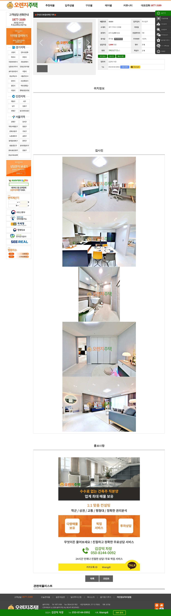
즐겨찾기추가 (162, 40)
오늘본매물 (162, 18)
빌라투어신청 (76, 597)
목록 (92, 578)
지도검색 (161, 24)
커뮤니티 (127, 5)
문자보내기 (162, 35)
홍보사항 (121, 56)
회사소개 (90, 597)
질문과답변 (60, 597)
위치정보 (103, 56)
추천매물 (49, 5)
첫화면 (160, 51)
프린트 (106, 578)
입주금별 (69, 5)
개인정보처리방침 (124, 597)
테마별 (108, 5)
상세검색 (161, 30)
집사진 (111, 56)
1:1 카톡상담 (162, 46)
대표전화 (151, 5)
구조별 (89, 5)
